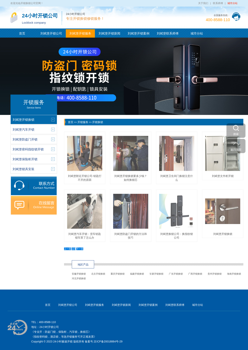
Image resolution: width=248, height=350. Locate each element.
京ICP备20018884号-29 (108, 341)
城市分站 (232, 3)
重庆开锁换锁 (118, 273)
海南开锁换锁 (234, 273)
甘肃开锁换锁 (156, 273)
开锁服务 (82, 122)
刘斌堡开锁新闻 (109, 33)
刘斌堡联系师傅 (168, 33)
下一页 (79, 248)
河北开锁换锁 (79, 278)
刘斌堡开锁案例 (138, 33)
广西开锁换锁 (195, 273)
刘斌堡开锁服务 (80, 33)
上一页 (67, 248)
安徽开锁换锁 (79, 273)
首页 (22, 33)
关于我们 (203, 3)
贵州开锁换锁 (215, 273)
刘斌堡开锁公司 (51, 33)
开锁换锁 (97, 122)
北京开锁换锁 (98, 273)
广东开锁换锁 (176, 273)
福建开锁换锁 (137, 273)
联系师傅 (218, 3)
